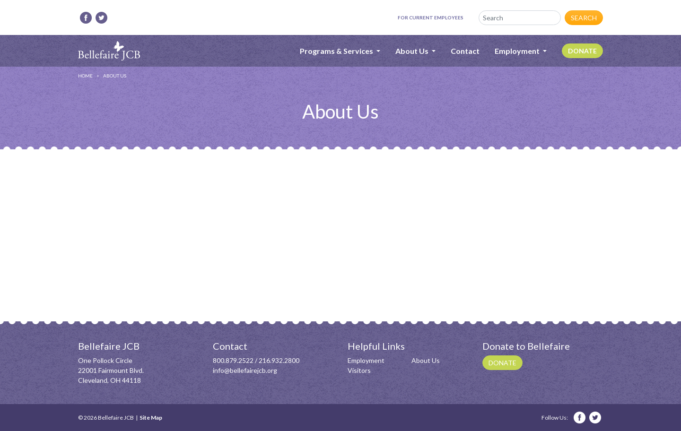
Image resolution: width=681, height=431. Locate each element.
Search (584, 18)
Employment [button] (518, 50)
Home (85, 75)
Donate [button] (502, 363)
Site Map (151, 417)
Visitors (359, 370)
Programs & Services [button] (337, 50)
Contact (465, 50)
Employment (366, 360)
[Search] (520, 17)
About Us (425, 360)
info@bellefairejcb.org (245, 370)
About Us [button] (412, 50)
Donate (582, 51)
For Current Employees (430, 17)
